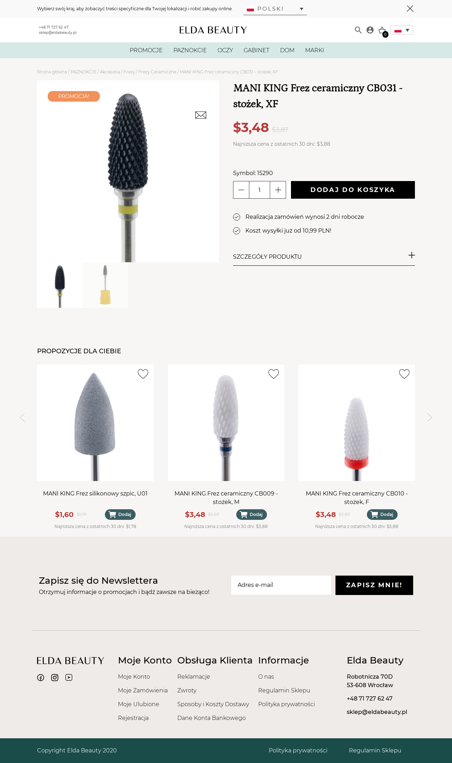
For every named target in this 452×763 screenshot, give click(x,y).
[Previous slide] (22, 417)
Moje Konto (134, 676)
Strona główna (52, 71)
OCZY (225, 50)
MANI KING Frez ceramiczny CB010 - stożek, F (357, 497)
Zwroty (186, 690)
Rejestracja (133, 718)
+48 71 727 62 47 (54, 27)
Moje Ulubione (138, 704)
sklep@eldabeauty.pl (58, 32)
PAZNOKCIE (190, 50)
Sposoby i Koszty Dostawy (213, 704)
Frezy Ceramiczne (157, 71)
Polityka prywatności (286, 704)
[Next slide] (430, 417)
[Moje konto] (370, 30)
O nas (266, 676)
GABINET (256, 50)
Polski (265, 8)
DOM (287, 50)
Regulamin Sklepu (284, 690)
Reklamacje (193, 676)
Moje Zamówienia (143, 690)
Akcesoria (110, 71)
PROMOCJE (146, 50)
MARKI (314, 50)
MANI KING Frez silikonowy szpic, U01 (95, 493)
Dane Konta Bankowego (211, 718)
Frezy (129, 71)
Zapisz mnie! (374, 585)
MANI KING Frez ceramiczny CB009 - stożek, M (226, 497)
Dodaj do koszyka (353, 190)
